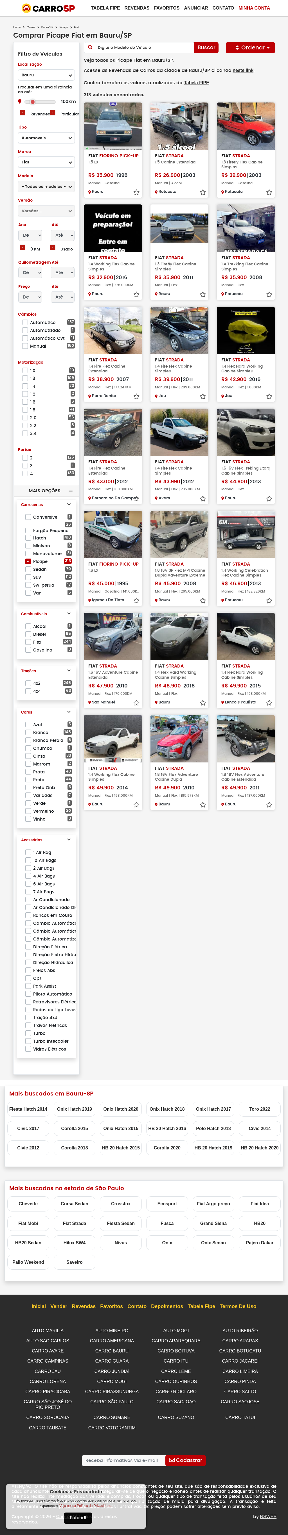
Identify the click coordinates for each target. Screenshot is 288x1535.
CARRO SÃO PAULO (112, 1399)
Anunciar (196, 8)
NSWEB (268, 1513)
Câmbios (27, 314)
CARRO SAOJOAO (176, 1399)
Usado (66, 249)
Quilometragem (34, 262)
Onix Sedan (213, 1242)
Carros (31, 27)
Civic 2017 (28, 1128)
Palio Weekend (28, 1262)
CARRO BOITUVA (176, 1350)
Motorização (30, 362)
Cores (26, 712)
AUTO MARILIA (48, 1330)
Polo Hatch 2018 (213, 1128)
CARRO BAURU (112, 1350)
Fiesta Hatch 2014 (28, 1109)
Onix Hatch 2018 (167, 1109)
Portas (24, 450)
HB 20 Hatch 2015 (121, 1147)
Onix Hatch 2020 (120, 1109)
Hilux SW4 (75, 1242)
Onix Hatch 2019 (74, 1109)
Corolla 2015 (74, 1128)
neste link (238, 70)
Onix (167, 1242)
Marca (24, 152)
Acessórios (31, 840)
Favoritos (166, 8)
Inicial (39, 1306)
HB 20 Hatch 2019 (213, 1147)
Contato (223, 8)
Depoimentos (167, 1306)
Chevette (28, 1203)
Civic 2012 (28, 1147)
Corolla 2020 (167, 1147)
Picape (63, 27)
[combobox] (46, 75)
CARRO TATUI (240, 1415)
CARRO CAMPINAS (47, 1360)
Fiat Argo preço (213, 1203)
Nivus (121, 1242)
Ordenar (250, 48)
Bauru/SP (47, 27)
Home (17, 27)
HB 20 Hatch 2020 (259, 1147)
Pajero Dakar (260, 1242)
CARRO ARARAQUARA (176, 1340)
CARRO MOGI (112, 1380)
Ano (22, 225)
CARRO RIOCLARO (176, 1390)
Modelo (25, 176)
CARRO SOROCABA (47, 1415)
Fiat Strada (74, 1223)
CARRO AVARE (48, 1350)
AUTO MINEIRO (111, 1330)
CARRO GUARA (112, 1360)
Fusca (167, 1223)
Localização (30, 64)
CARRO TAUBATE (47, 1425)
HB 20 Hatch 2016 (167, 1128)
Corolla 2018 (74, 1147)
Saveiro (74, 1262)
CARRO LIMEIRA (240, 1370)
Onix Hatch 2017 (213, 1109)
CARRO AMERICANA (112, 1340)
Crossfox (120, 1203)
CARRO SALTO (240, 1390)
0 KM (35, 249)
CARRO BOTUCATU (240, 1350)
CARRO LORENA (48, 1380)
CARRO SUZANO (176, 1415)
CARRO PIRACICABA (47, 1390)
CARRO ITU (176, 1360)
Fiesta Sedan (121, 1223)
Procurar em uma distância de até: (45, 90)
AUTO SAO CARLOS (47, 1340)
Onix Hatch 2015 (120, 1128)
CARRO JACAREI (240, 1360)
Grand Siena (213, 1223)
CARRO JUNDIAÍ (111, 1370)
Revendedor (42, 114)
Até (54, 225)
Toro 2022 (259, 1109)
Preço (24, 286)
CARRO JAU (48, 1370)
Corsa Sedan (74, 1203)
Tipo (22, 127)
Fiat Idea (260, 1203)
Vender (58, 1306)
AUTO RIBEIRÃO (240, 1330)
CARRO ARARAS (240, 1340)
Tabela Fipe (105, 8)
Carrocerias (32, 505)
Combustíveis (34, 614)
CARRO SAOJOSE (240, 1399)
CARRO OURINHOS (176, 1380)
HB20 (260, 1223)
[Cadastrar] (186, 1457)
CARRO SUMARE (112, 1415)
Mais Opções (44, 491)
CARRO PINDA (240, 1380)
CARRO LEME (176, 1370)
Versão (25, 200)
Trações (28, 671)
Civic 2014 (260, 1128)
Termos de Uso (238, 1306)
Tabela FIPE (194, 82)
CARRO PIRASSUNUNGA (112, 1390)
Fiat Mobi (28, 1223)
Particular (69, 114)
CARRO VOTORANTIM (112, 1425)
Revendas (137, 8)
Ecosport (167, 1203)
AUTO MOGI (176, 1330)
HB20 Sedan (28, 1242)
